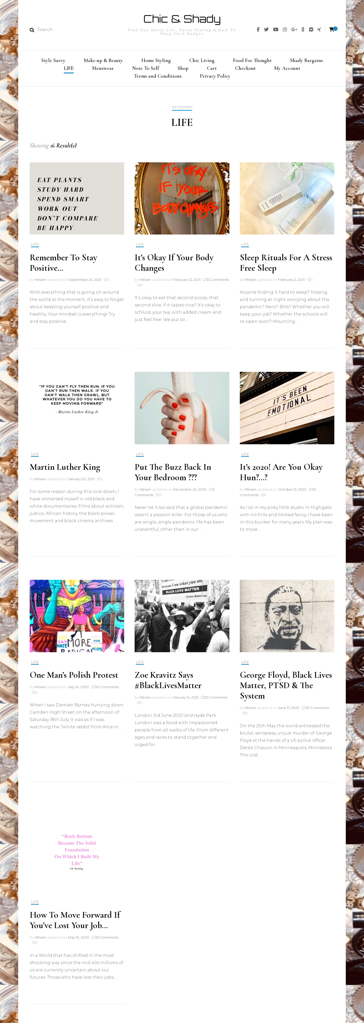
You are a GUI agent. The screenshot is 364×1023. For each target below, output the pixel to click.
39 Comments (317, 710)
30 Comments (107, 689)
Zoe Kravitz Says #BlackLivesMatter (168, 682)
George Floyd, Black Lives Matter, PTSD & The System (286, 687)
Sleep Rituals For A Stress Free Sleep (286, 264)
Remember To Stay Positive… (63, 264)
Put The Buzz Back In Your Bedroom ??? (173, 474)
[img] (258, 29)
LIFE (69, 69)
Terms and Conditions (157, 77)
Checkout (245, 69)
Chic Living (202, 60)
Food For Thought (252, 60)
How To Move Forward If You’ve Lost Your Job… (75, 922)
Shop (183, 69)
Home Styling (156, 60)
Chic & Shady (182, 18)
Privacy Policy (215, 77)
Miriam (40, 282)
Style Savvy (53, 60)
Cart (212, 69)
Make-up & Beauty (103, 60)
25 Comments (216, 699)
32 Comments (106, 939)
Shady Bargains (306, 60)
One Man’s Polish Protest (74, 677)
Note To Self (145, 69)
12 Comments (217, 282)
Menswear (103, 69)
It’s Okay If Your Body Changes (174, 264)
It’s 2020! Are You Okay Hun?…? (281, 474)
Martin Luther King (65, 469)
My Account (287, 69)
